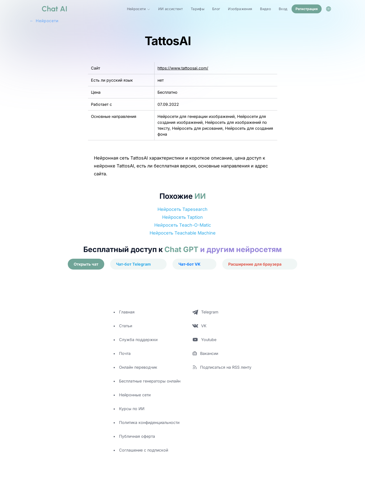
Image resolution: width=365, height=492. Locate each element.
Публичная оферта (137, 435)
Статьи (125, 325)
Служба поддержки (138, 339)
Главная (127, 311)
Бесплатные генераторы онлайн (149, 380)
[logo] (48, 8)
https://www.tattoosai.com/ (182, 67)
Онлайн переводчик (138, 366)
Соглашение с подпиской (143, 449)
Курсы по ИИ (131, 408)
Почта (125, 352)
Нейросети (138, 8)
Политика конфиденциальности (149, 421)
